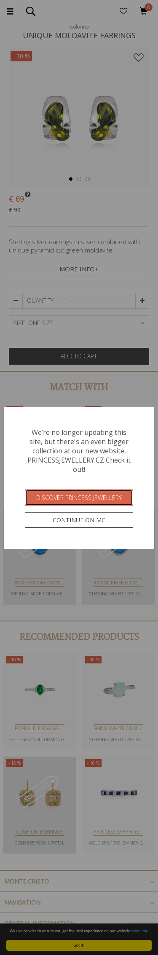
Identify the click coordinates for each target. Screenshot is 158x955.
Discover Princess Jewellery (79, 498)
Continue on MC (79, 520)
